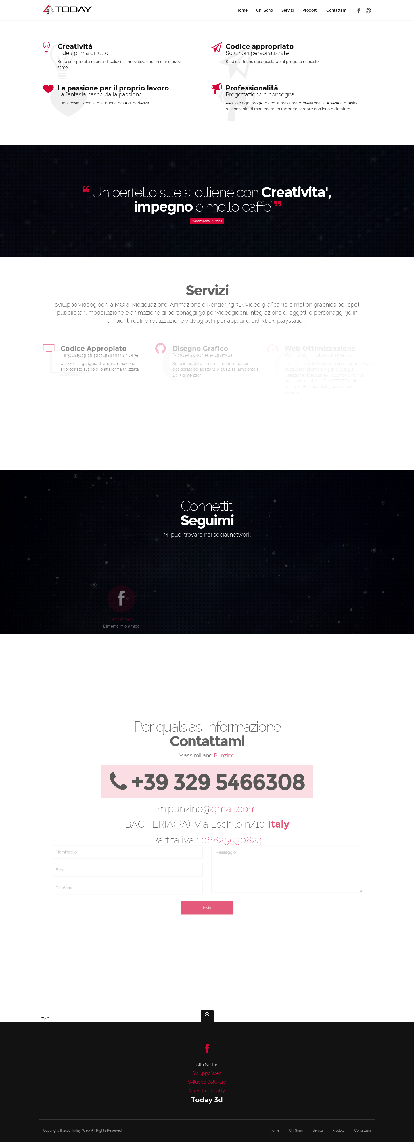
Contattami (337, 10)
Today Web (80, 1130)
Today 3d (207, 1100)
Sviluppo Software (207, 1082)
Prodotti (310, 10)
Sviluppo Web (207, 1073)
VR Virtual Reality (207, 1090)
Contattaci (362, 1130)
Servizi (287, 10)
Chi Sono (264, 10)
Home (242, 10)
